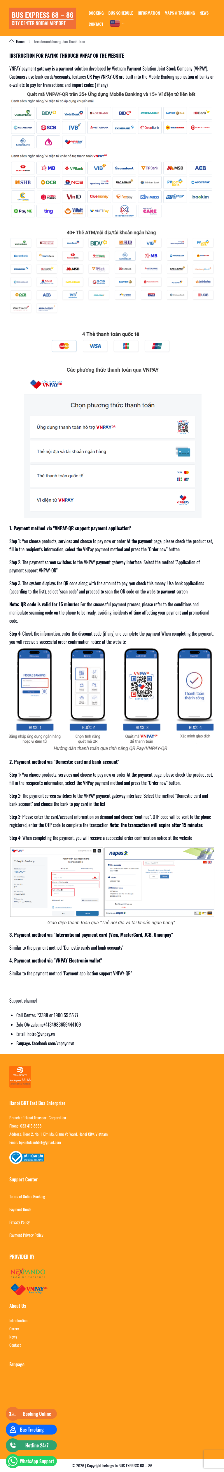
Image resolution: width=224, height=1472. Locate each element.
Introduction (18, 1320)
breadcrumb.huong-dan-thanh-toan (59, 41)
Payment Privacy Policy (26, 1235)
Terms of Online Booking (27, 1196)
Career (14, 1329)
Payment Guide (20, 1209)
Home (16, 41)
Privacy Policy (19, 1222)
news (204, 13)
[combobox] (118, 23)
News (13, 1337)
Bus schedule (120, 13)
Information (149, 13)
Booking (96, 13)
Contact (96, 24)
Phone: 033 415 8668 (25, 1126)
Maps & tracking (180, 13)
